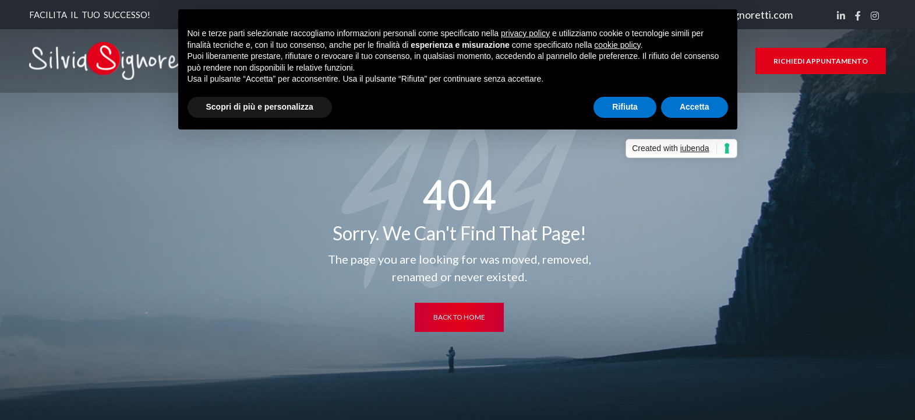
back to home (459, 317)
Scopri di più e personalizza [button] (259, 106)
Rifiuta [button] (625, 106)
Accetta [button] (694, 106)
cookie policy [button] (617, 45)
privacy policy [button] (525, 33)
